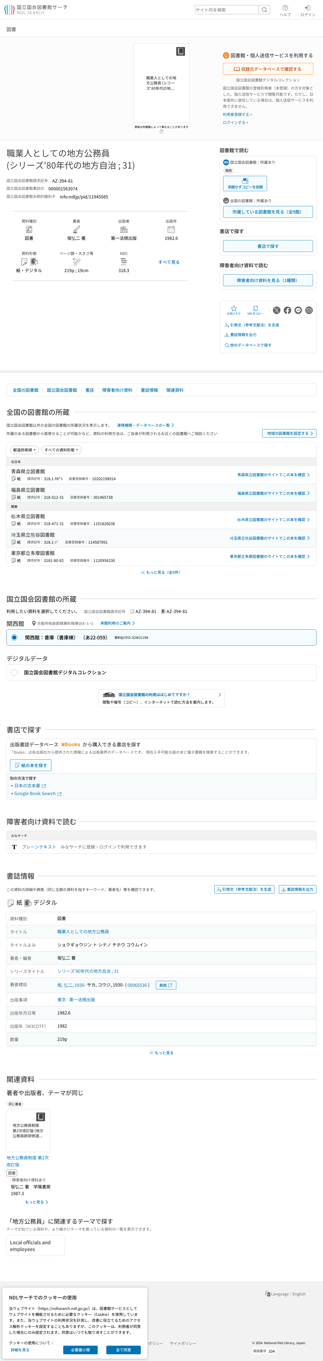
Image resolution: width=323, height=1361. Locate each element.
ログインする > (235, 122)
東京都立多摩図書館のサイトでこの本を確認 (271, 556)
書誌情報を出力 (240, 334)
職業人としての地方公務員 (83, 931)
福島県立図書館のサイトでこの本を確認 (274, 493)
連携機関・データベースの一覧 (146, 425)
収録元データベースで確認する (267, 69)
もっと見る (37, 1202)
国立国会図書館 (62, 390)
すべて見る (169, 262)
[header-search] (232, 9)
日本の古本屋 (30, 785)
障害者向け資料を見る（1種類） (268, 280)
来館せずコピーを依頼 (245, 183)
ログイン (307, 10)
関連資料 (175, 390)
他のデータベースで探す (248, 345)
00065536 (137, 985)
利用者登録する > (237, 114)
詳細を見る (20, 1349)
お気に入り (234, 310)
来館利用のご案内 (118, 623)
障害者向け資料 (117, 390)
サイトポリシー (183, 1343)
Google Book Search (38, 793)
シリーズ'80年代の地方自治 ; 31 (88, 971)
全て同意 (123, 1349)
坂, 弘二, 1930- (71, 985)
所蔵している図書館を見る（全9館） (268, 211)
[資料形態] (61, 450)
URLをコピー (255, 310)
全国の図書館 (25, 390)
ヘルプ (285, 10)
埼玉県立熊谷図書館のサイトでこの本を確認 (271, 538)
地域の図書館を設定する (291, 433)
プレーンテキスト (39, 846)
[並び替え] (24, 450)
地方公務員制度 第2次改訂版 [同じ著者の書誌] (27, 1161)
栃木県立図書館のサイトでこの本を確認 (274, 519)
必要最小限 (80, 1349)
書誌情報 (149, 390)
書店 (89, 390)
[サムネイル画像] (29, 1130)
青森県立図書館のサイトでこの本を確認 (274, 475)
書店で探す (268, 246)
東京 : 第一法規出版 (76, 999)
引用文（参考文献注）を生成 (251, 325)
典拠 (166, 985)
